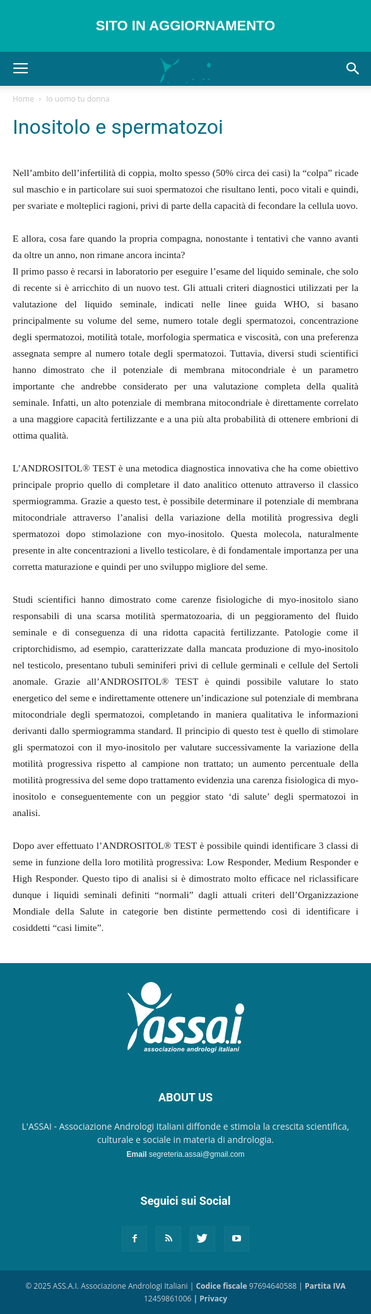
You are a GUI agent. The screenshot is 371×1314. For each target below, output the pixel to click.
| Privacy (210, 1298)
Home (23, 98)
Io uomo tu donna (77, 98)
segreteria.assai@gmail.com (197, 1154)
